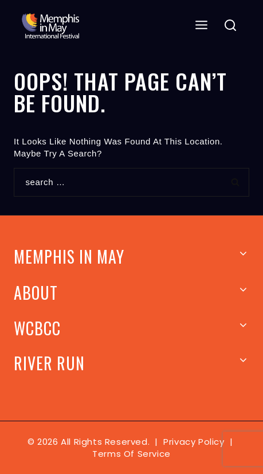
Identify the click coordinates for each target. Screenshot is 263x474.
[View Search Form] (230, 26)
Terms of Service (131, 454)
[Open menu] (202, 25)
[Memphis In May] (50, 25)
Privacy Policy (193, 442)
